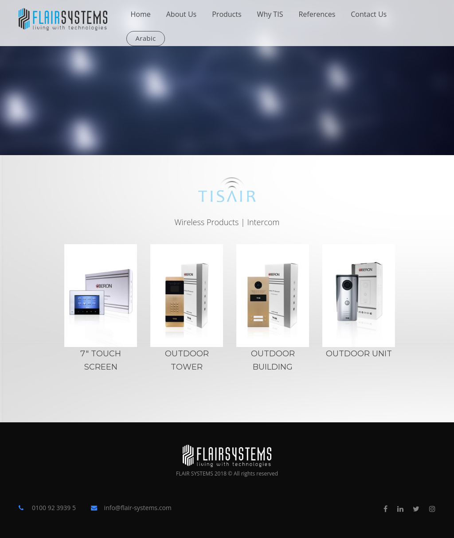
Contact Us (369, 14)
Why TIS (270, 14)
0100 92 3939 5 (54, 507)
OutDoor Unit (359, 354)
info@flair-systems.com (138, 507)
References (316, 14)
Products (226, 14)
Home (141, 14)
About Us (181, 14)
